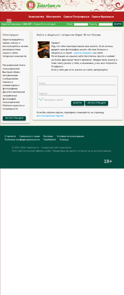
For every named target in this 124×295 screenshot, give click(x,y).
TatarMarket (49, 139)
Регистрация (14, 118)
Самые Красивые (103, 16)
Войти (77, 103)
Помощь (64, 139)
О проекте (10, 136)
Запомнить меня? (53, 100)
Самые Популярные (76, 16)
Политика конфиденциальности (22, 139)
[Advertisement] (62, 232)
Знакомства (36, 16)
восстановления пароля (50, 116)
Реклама (48, 136)
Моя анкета (53, 16)
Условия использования (70, 136)
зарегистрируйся (83, 53)
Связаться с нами (30, 136)
